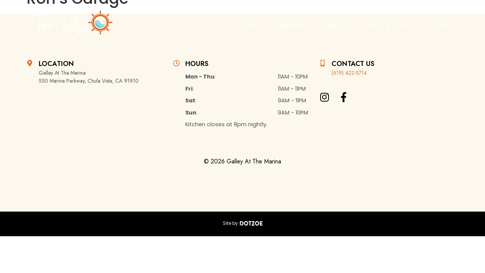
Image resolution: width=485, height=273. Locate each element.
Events (248, 26)
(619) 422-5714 (349, 73)
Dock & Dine (387, 26)
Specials (293, 26)
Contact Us (353, 64)
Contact (442, 26)
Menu (337, 26)
